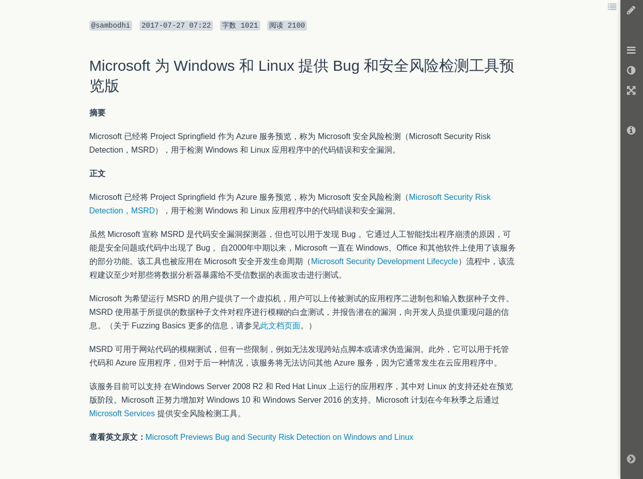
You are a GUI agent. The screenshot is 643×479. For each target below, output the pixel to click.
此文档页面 (280, 325)
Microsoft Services (122, 413)
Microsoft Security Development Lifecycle (384, 261)
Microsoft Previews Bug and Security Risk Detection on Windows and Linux (280, 437)
